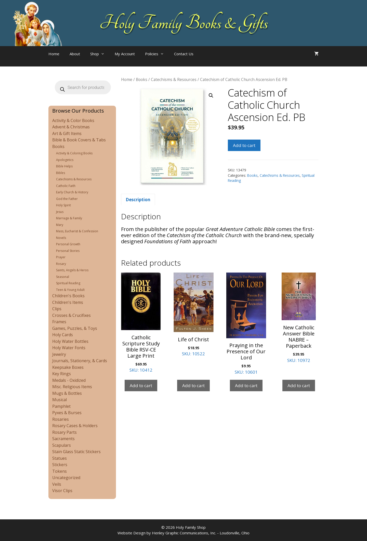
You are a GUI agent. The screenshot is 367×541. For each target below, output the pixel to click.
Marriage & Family (69, 218)
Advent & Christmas (71, 127)
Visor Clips (62, 490)
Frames (59, 321)
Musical (59, 399)
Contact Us (183, 53)
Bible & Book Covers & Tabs (79, 140)
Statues (59, 458)
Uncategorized (66, 477)
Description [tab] (138, 199)
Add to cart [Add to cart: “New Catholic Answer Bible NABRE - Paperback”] (298, 385)
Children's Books (68, 296)
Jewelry (59, 354)
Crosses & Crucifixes (71, 315)
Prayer (60, 257)
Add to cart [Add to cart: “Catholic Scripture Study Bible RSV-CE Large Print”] (141, 385)
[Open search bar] (209, 58)
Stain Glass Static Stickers (76, 451)
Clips (56, 309)
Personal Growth (68, 244)
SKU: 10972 (299, 318)
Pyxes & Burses (67, 412)
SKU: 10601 (246, 324)
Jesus (59, 212)
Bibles (60, 173)
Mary (59, 225)
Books (141, 79)
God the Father (67, 199)
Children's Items (67, 302)
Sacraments (63, 438)
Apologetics (64, 160)
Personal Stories (68, 251)
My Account (125, 53)
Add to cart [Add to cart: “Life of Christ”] (193, 385)
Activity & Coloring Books (74, 153)
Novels (61, 238)
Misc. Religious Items (72, 386)
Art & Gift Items (67, 133)
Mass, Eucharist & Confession (77, 231)
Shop (100, 53)
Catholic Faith (65, 186)
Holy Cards (62, 334)
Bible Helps (64, 166)
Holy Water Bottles (70, 341)
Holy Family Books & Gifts (183, 23)
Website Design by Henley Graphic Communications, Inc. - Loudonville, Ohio (183, 532)
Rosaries (60, 419)
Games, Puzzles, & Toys (74, 328)
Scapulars (61, 445)
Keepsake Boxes (68, 367)
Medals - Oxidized (69, 380)
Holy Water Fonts (68, 347)
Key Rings (61, 373)
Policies (157, 53)
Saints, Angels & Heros (72, 270)
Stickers (59, 464)
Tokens (59, 471)
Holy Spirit (63, 205)
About (75, 53)
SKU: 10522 (193, 315)
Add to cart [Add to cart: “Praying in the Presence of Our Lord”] (246, 385)
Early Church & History (72, 192)
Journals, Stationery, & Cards (79, 360)
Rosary (61, 264)
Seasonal (62, 277)
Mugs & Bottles (67, 393)
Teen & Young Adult (70, 290)
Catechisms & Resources (173, 79)
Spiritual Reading (68, 283)
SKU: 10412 (141, 323)
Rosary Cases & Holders (75, 425)
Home (53, 53)
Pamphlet (61, 406)
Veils (56, 484)
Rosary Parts (64, 432)
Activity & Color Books (73, 120)
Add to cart (244, 145)
